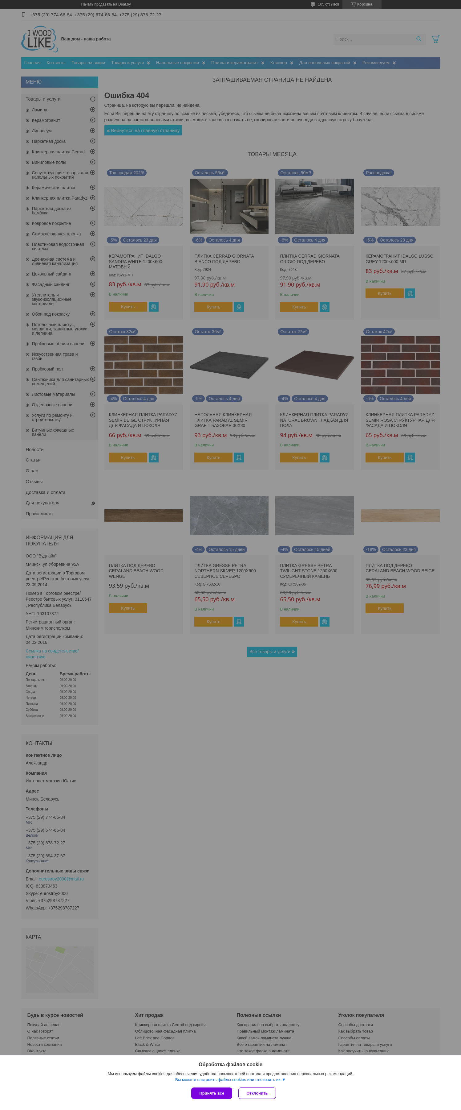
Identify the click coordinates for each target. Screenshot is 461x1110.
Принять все (211, 1093)
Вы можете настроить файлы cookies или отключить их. (228, 1079)
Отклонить (257, 1093)
